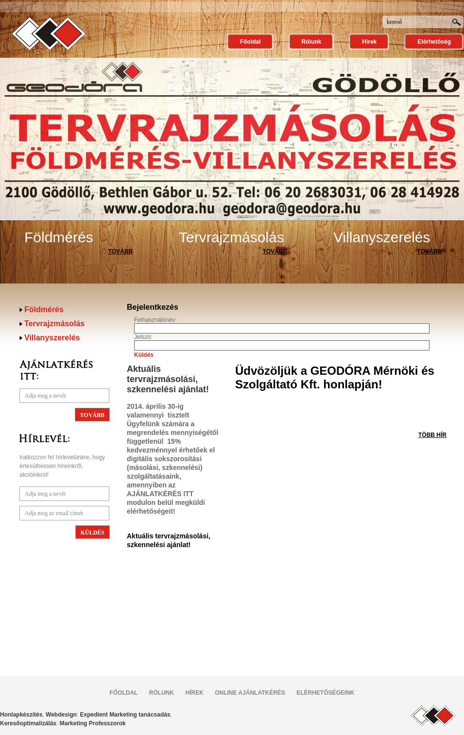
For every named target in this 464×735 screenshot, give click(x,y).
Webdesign (61, 714)
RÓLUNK (161, 692)
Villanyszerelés (381, 237)
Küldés (144, 354)
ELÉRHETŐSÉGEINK (325, 692)
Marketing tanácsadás (139, 714)
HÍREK (194, 692)
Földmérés (58, 237)
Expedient (94, 714)
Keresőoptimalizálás (28, 723)
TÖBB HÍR (432, 435)
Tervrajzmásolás (231, 237)
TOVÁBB (120, 251)
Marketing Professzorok (93, 723)
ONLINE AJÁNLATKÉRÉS (250, 692)
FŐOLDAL (123, 692)
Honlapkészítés (21, 714)
